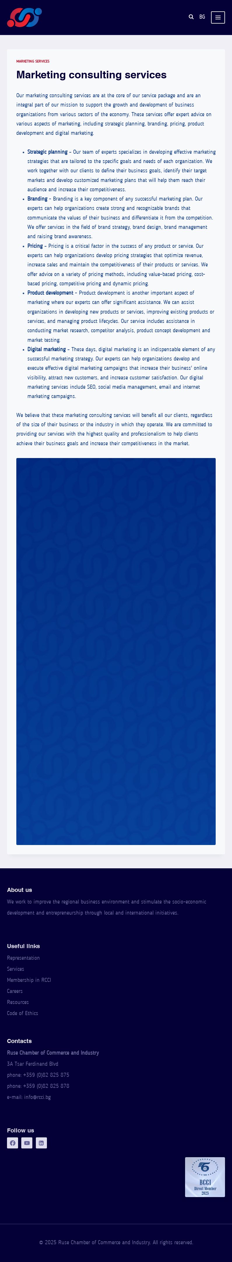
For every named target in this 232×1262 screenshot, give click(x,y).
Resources (18, 1002)
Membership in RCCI (29, 980)
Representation (23, 958)
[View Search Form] (191, 17)
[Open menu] (218, 17)
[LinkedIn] (41, 1142)
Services (15, 969)
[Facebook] (12, 1142)
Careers (15, 991)
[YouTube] (26, 1142)
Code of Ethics (22, 1014)
